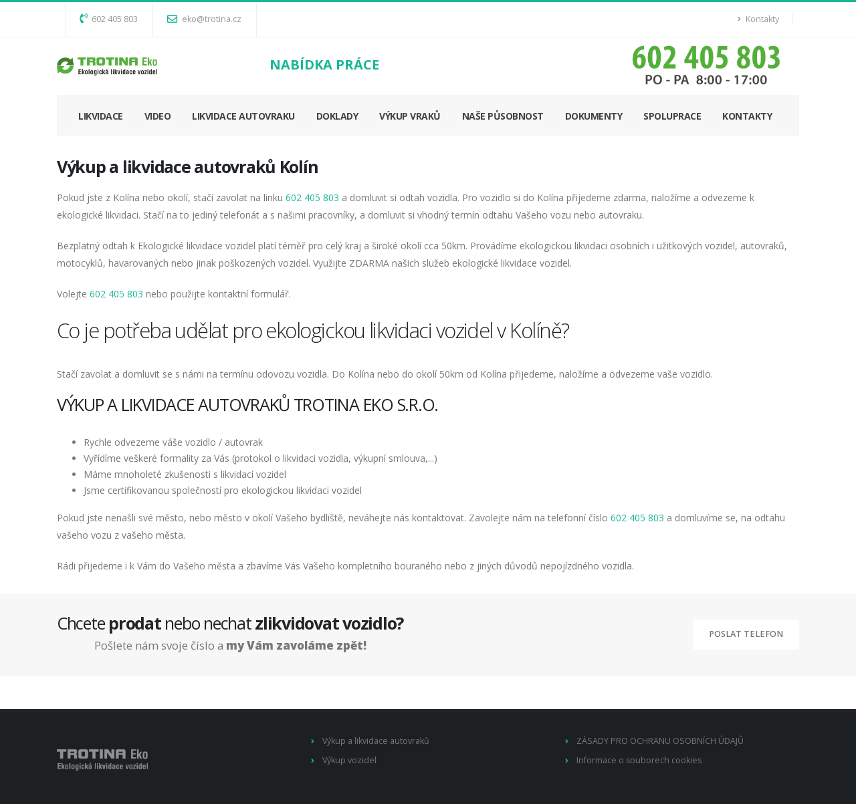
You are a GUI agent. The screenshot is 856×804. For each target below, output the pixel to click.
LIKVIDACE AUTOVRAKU (243, 116)
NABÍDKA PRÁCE (324, 64)
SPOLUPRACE (672, 116)
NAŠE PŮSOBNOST (503, 116)
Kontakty (758, 19)
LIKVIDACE (100, 116)
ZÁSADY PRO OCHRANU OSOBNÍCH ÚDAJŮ (660, 741)
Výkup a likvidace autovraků (376, 741)
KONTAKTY (747, 116)
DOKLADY (337, 116)
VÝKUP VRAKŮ (410, 116)
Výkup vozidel (349, 760)
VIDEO (157, 116)
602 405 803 (109, 19)
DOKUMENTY (594, 116)
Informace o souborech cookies (639, 760)
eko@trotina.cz (204, 19)
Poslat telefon (746, 634)
